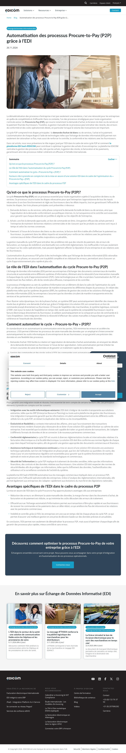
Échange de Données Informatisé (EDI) (22, 28)
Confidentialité (104, 749)
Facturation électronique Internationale (23, 693)
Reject (27, 394)
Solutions (28, 10)
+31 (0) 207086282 (111, 706)
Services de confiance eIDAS (18, 711)
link (113, 381)
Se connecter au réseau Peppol (19, 706)
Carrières (93, 3)
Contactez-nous (63, 565)
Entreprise (60, 10)
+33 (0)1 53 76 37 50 (110, 700)
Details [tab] (63, 363)
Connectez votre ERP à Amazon (58, 728)
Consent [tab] (27, 363)
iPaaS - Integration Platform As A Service (23, 702)
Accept (98, 394)
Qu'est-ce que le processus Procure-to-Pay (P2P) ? (31, 164)
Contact (115, 10)
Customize (63, 394)
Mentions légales (89, 749)
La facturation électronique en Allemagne (57, 716)
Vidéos (77, 706)
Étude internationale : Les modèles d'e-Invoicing (55, 702)
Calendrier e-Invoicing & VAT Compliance (57, 696)
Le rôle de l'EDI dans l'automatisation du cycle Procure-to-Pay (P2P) (39, 168)
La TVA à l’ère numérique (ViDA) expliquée (55, 709)
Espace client (105, 3)
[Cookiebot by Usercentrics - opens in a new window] (105, 356)
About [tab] (99, 363)
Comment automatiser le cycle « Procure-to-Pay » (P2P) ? (35, 172)
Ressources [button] (43, 10)
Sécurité (77, 749)
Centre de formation (82, 693)
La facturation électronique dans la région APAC (56, 722)
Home (9, 18)
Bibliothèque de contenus (84, 697)
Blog (15, 18)
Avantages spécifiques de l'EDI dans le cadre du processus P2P (37, 183)
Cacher (112, 159)
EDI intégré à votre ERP (16, 697)
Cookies (115, 749)
